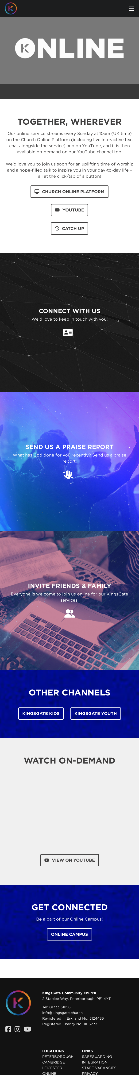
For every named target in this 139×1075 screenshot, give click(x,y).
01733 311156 (60, 1007)
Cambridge (53, 1062)
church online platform (69, 191)
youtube (69, 209)
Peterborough (57, 1057)
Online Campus (69, 934)
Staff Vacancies (99, 1068)
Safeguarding (97, 1057)
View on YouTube (69, 860)
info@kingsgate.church (62, 1013)
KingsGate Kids (41, 713)
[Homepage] (14, 8)
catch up (69, 228)
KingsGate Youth (95, 713)
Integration (95, 1062)
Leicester (52, 1068)
